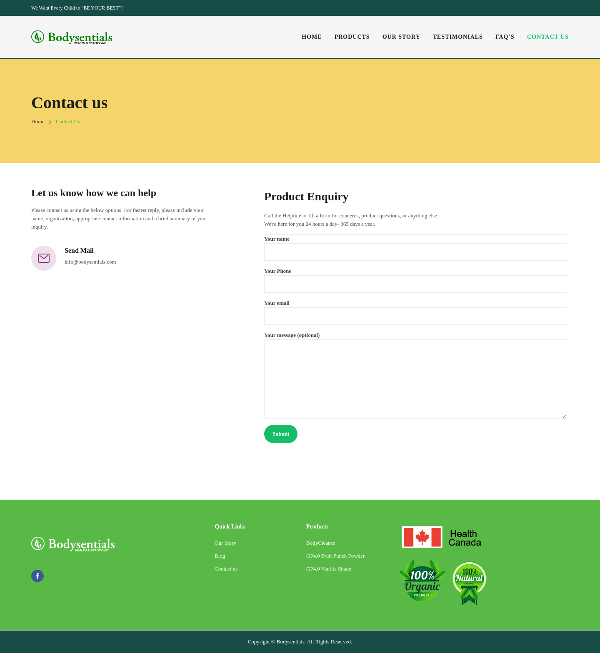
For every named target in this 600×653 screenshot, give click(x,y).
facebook (37, 576)
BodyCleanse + (323, 543)
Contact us (226, 569)
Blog (220, 556)
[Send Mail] (43, 258)
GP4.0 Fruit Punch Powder (335, 556)
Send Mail (79, 250)
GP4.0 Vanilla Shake (328, 569)
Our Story (225, 543)
